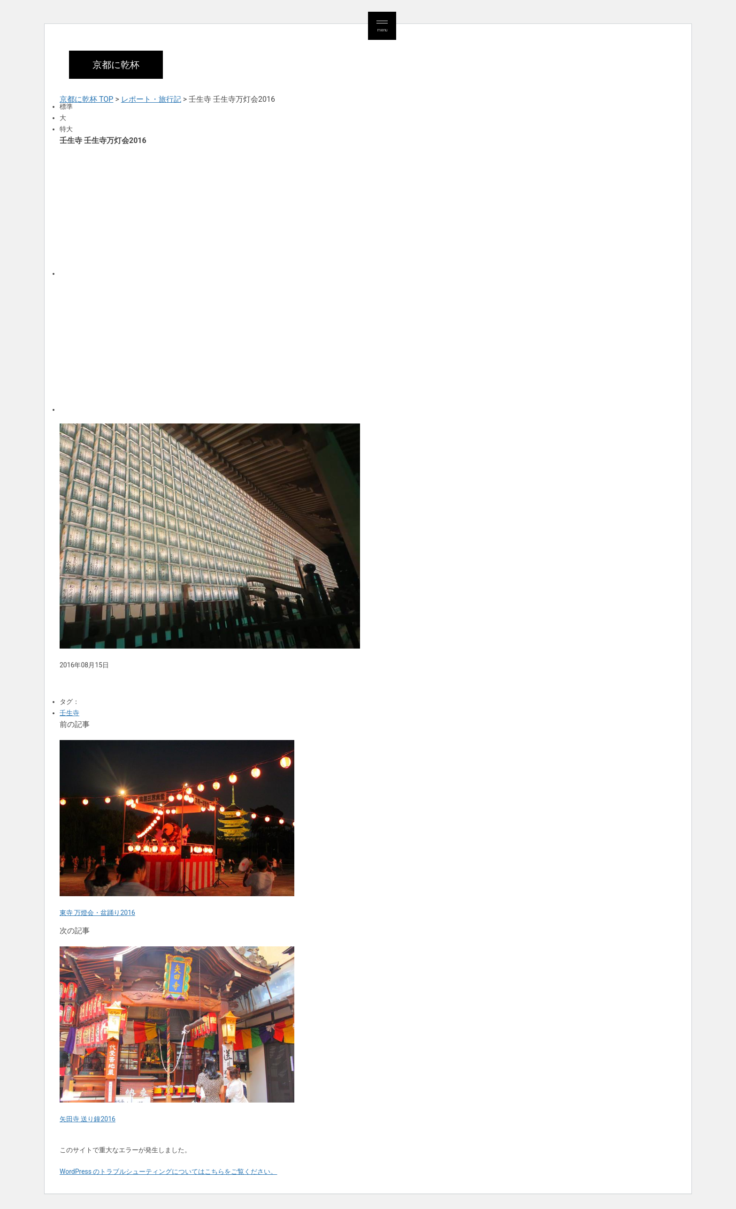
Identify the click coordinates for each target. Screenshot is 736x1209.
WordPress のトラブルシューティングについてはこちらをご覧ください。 (168, 1171)
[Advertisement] (341, 210)
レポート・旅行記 (151, 99)
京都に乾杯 (115, 64)
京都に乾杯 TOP (86, 99)
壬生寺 (69, 713)
